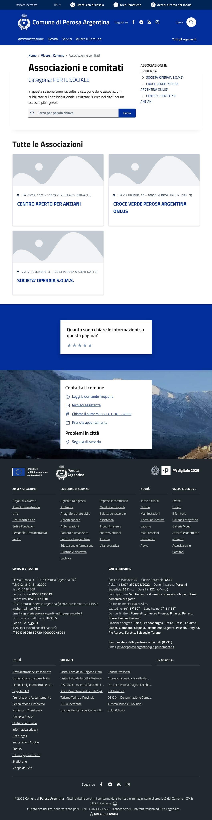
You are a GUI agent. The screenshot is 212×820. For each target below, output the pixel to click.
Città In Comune (100, 803)
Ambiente (66, 507)
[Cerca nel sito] (191, 22)
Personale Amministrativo (29, 532)
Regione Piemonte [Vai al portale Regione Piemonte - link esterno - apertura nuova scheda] (26, 5)
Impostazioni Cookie (25, 742)
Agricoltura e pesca (73, 500)
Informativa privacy (25, 729)
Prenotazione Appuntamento (31, 697)
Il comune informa (153, 519)
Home (32, 55)
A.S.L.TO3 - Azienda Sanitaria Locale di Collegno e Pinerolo (99, 684)
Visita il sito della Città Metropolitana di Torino (90, 678)
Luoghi (176, 507)
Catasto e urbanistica (74, 532)
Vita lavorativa (109, 545)
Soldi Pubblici (116, 710)
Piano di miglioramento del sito (32, 684)
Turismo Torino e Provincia (77, 697)
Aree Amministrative (26, 507)
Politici (16, 539)
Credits (17, 748)
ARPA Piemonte (71, 703)
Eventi (176, 500)
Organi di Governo (24, 500)
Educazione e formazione (76, 545)
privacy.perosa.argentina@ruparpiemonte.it (145, 646)
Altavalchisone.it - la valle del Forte (131, 678)
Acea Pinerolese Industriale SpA (81, 691)
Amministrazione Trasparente (31, 671)
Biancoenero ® (121, 808)
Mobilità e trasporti (112, 507)
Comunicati (148, 539)
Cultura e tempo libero (75, 539)
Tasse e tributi (150, 500)
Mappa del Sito (22, 767)
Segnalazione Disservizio (28, 703)
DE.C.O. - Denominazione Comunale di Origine (138, 697)
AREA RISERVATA (103, 813)
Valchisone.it (116, 691)
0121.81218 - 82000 (31, 584)
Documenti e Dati (23, 519)
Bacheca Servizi (22, 716)
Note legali (19, 735)
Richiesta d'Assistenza (27, 710)
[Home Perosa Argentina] (65, 22)
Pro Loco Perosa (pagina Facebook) (130, 684)
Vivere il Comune (52, 55)
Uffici (15, 513)
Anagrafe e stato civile (75, 513)
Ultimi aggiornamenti (26, 755)
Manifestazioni (150, 513)
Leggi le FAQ (20, 691)
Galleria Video (181, 526)
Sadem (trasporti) (119, 671)
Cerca (127, 113)
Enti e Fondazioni (23, 526)
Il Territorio (179, 513)
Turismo (105, 539)
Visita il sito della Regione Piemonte (84, 671)
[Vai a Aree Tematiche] (127, 5)
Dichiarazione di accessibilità (31, 678)
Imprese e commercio (114, 500)
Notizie (145, 507)
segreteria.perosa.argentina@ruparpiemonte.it (51, 613)
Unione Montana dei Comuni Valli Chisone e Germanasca (98, 710)
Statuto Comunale (24, 723)
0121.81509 (26, 589)
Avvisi (144, 545)
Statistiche (19, 761)
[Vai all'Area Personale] (171, 5)
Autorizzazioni (69, 526)
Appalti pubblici (70, 519)
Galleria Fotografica (185, 519)
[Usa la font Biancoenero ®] (87, 5)
